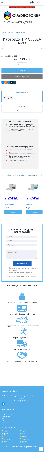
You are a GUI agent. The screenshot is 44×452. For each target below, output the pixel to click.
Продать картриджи (8, 414)
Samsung (6, 439)
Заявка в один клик (22, 97)
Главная (3, 32)
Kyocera (24, 442)
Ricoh (23, 434)
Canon (5, 431)
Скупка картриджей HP (21, 32)
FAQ (2, 418)
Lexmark (24, 436)
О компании (5, 416)
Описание (22, 127)
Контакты (5, 423)
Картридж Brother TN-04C (33, 219)
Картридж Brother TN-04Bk (11, 219)
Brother (24, 431)
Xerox (5, 442)
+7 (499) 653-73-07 (23, 398)
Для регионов (22, 132)
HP (4, 436)
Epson (5, 434)
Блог (3, 421)
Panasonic (25, 439)
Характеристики (22, 113)
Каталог (10, 32)
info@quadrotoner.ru (23, 400)
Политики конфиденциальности (20, 293)
